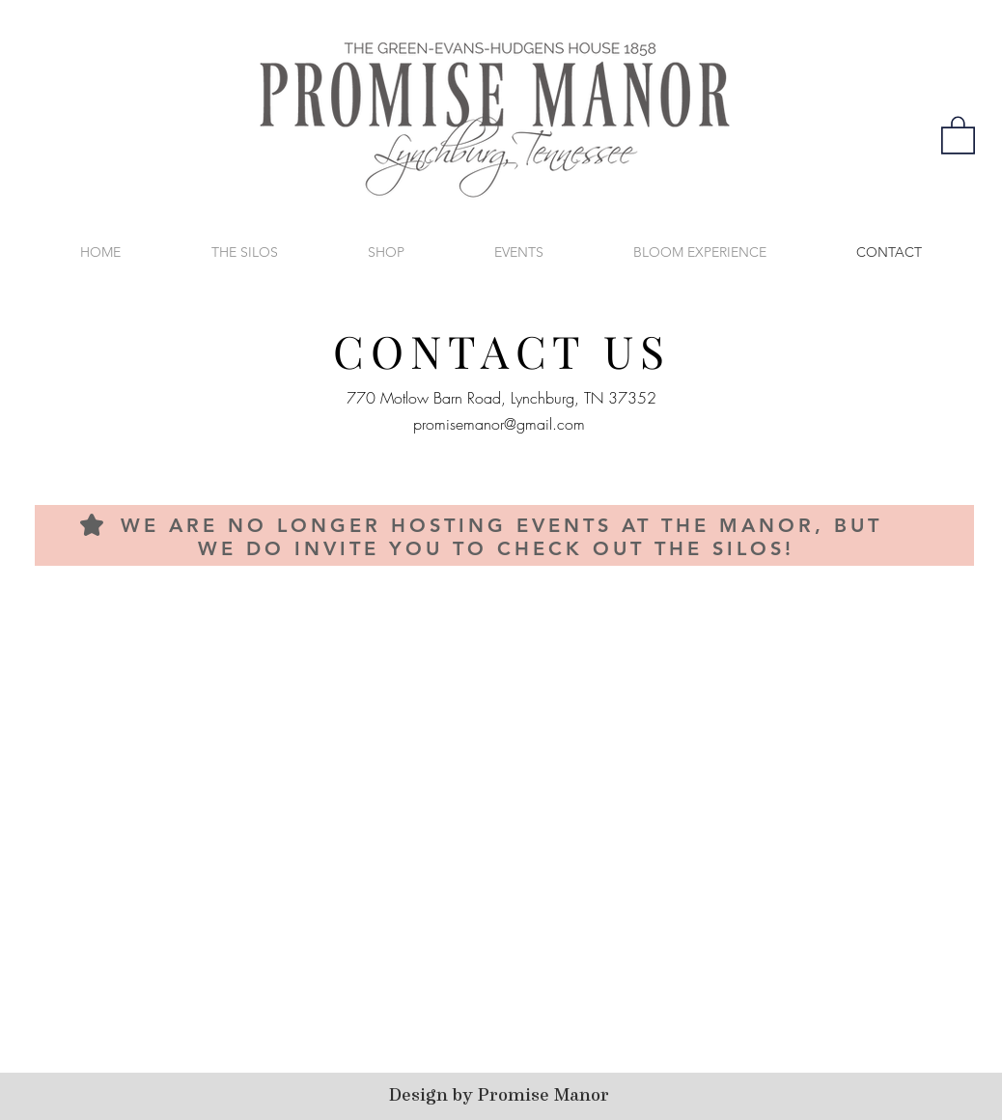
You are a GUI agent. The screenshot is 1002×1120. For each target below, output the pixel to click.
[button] (958, 134)
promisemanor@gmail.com (499, 423)
